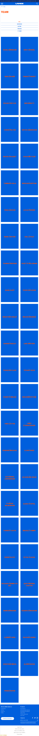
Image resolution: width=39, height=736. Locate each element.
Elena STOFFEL (29, 504)
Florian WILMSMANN (10, 504)
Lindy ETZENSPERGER (29, 424)
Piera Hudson (9, 210)
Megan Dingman (29, 317)
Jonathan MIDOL (10, 664)
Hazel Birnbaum (10, 50)
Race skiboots (22, 708)
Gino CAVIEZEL (29, 50)
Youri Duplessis (29, 290)
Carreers (2, 710)
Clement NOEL (10, 637)
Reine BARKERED (9, 611)
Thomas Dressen (10, 263)
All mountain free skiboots (25, 711)
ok (37, 720)
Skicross (19, 24)
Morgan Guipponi (29, 183)
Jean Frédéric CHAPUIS (29, 585)
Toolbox (2, 712)
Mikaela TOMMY (29, 530)
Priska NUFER (9, 691)
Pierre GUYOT (9, 557)
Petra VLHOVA (29, 557)
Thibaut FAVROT (29, 76)
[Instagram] (37, 718)
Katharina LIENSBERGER (10, 478)
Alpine (19, 26)
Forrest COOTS (9, 530)
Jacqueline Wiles (29, 477)
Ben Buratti (29, 103)
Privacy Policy (19, 734)
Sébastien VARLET (9, 317)
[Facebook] (32, 718)
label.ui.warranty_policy (19, 728)
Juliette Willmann (29, 263)
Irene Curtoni (10, 237)
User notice (22, 715)
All (19, 21)
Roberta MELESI (9, 397)
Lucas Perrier (29, 210)
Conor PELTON (10, 130)
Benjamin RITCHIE (29, 397)
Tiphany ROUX (29, 370)
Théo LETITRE (9, 424)
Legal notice (19, 727)
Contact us (3, 711)
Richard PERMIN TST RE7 (10, 585)
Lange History (3, 708)
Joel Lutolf (29, 237)
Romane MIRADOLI (10, 450)
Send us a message (7, 718)
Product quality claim (24, 714)
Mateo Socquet (9, 157)
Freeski (19, 28)
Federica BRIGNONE (29, 611)
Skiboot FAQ (22, 712)
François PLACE (9, 370)
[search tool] (37, 4)
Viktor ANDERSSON (29, 130)
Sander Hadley (9, 344)
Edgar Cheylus (9, 103)
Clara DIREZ (29, 450)
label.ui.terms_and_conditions (19, 732)
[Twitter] (35, 718)
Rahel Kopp (10, 290)
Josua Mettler (29, 157)
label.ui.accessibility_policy (19, 730)
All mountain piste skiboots (25, 710)
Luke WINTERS (29, 344)
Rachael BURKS (29, 637)
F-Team (19, 31)
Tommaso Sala (10, 183)
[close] (38, 1)
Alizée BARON (29, 664)
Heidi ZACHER (10, 76)
